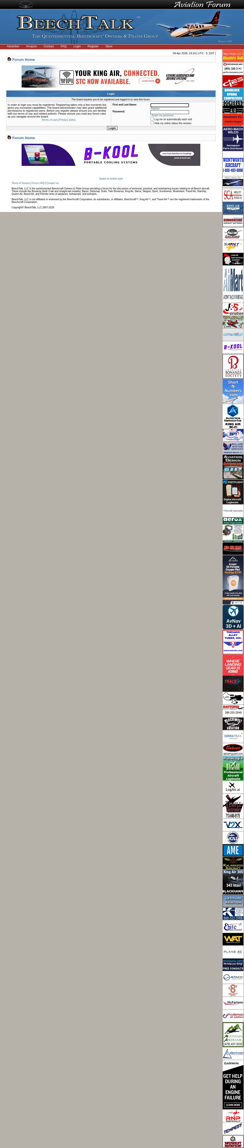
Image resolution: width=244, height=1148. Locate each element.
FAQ (64, 46)
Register (93, 46)
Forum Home (23, 59)
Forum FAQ (38, 183)
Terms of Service (21, 183)
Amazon (31, 46)
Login (77, 46)
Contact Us (53, 183)
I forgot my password (162, 115)
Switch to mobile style (111, 178)
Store (109, 46)
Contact (49, 46)
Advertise (13, 46)
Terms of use (49, 119)
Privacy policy (67, 119)
